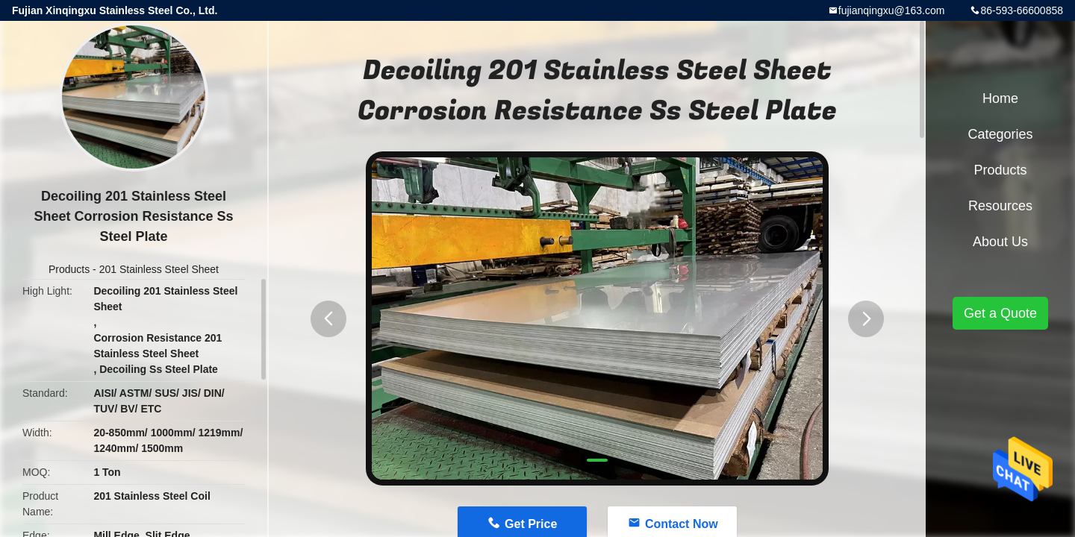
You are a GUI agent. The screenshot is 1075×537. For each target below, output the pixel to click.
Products (69, 269)
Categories (1000, 134)
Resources (1000, 205)
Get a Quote (1000, 313)
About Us (1000, 241)
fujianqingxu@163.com (891, 10)
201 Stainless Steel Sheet (159, 269)
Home (1000, 98)
